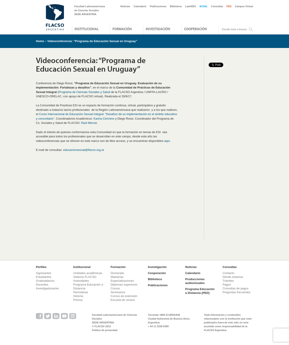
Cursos (115, 288)
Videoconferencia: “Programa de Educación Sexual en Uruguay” (92, 41)
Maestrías (117, 277)
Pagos (227, 284)
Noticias (125, 6)
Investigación (158, 29)
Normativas (80, 292)
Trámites (228, 280)
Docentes (42, 284)
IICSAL (204, 6)
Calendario (139, 6)
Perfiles (41, 267)
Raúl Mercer (89, 123)
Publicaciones (158, 6)
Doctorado (117, 273)
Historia (78, 296)
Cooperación (195, 29)
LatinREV (190, 6)
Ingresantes (43, 273)
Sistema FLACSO (84, 277)
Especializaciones (122, 280)
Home (40, 41)
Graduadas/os (45, 280)
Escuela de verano (123, 300)
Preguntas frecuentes (237, 292)
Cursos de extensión (124, 296)
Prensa (77, 300)
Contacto (228, 273)
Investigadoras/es (47, 288)
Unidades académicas (87, 273)
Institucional (87, 29)
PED (229, 6)
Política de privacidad (104, 330)
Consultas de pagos (236, 288)
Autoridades (81, 280)
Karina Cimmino (103, 118)
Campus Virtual (244, 6)
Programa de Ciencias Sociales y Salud (84, 92)
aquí (167, 141)
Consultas (217, 6)
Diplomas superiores (124, 284)
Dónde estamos (233, 277)
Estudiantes (43, 277)
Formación (122, 29)
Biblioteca (176, 6)
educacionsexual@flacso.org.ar (83, 150)
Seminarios (118, 292)
